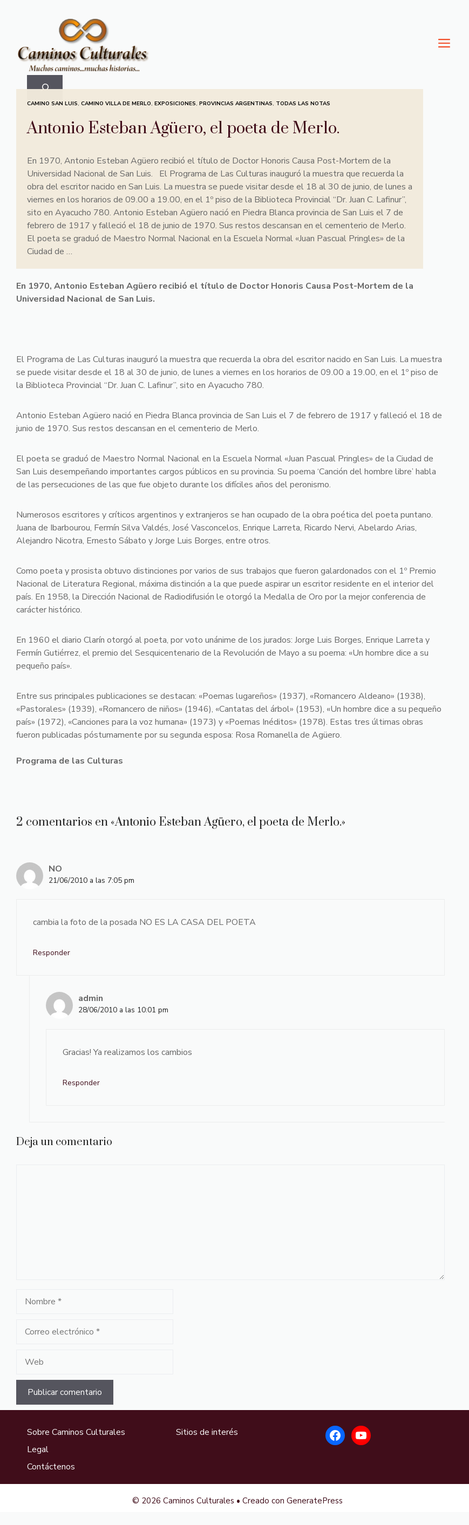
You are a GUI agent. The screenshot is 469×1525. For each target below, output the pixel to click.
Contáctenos (51, 1467)
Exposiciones (175, 103)
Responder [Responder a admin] (81, 1083)
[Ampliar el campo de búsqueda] (45, 87)
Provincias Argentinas (236, 103)
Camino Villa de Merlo (116, 103)
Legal (38, 1449)
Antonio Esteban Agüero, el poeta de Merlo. (183, 128)
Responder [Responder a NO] (51, 953)
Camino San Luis (52, 103)
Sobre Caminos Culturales (76, 1432)
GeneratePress (315, 1500)
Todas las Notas (303, 103)
